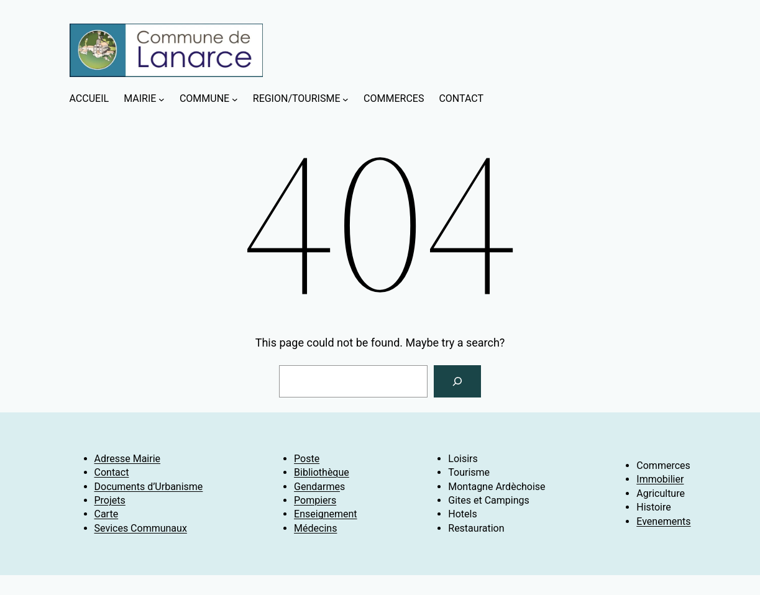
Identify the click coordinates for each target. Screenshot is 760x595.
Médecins (315, 528)
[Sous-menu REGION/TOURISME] (345, 99)
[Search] (457, 381)
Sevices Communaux (140, 528)
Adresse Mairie (127, 459)
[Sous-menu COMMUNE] (235, 99)
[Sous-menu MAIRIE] (161, 99)
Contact (111, 472)
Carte (106, 514)
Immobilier (660, 479)
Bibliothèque (321, 472)
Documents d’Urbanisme (148, 487)
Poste (306, 459)
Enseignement (325, 514)
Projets (110, 500)
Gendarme (317, 487)
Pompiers (315, 500)
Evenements (663, 521)
